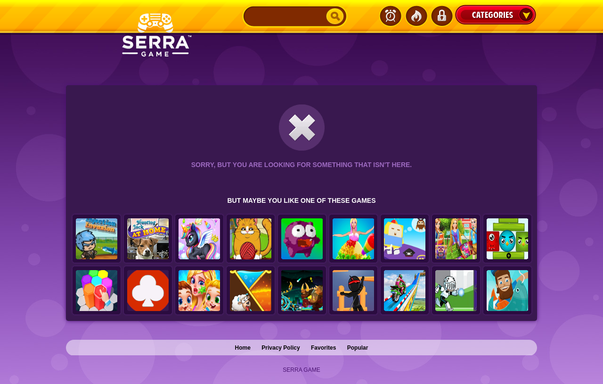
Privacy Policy (280, 347)
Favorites (323, 347)
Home (243, 347)
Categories (495, 14)
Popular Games (416, 16)
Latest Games (390, 16)
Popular (357, 347)
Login (441, 16)
